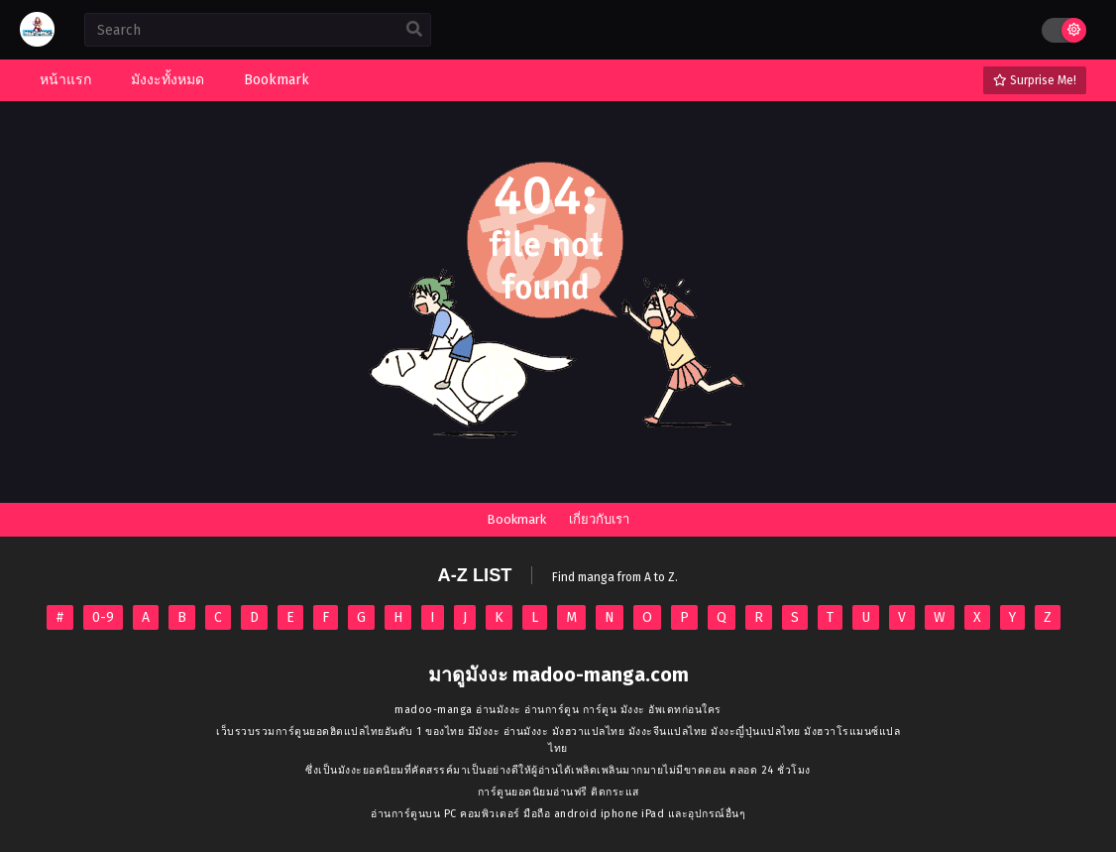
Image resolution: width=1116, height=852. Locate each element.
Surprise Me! (1034, 80)
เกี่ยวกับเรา (599, 519)
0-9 (103, 617)
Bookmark (516, 519)
